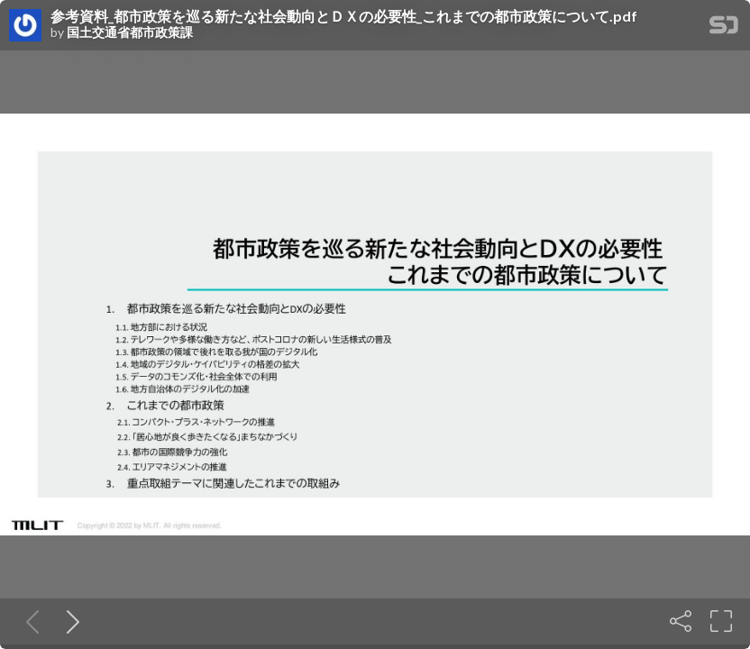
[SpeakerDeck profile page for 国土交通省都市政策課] (25, 26)
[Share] (680, 621)
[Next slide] (69, 621)
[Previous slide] (28, 621)
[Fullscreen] (721, 621)
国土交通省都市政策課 (130, 32)
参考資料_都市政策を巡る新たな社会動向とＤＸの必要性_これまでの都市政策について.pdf (343, 16)
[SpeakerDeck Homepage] (723, 28)
